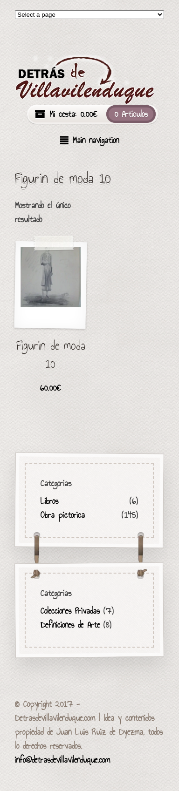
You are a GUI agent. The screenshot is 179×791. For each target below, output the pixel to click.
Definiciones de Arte (70, 624)
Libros (50, 500)
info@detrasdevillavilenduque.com (62, 759)
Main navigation (96, 140)
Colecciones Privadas (70, 610)
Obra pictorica (63, 514)
